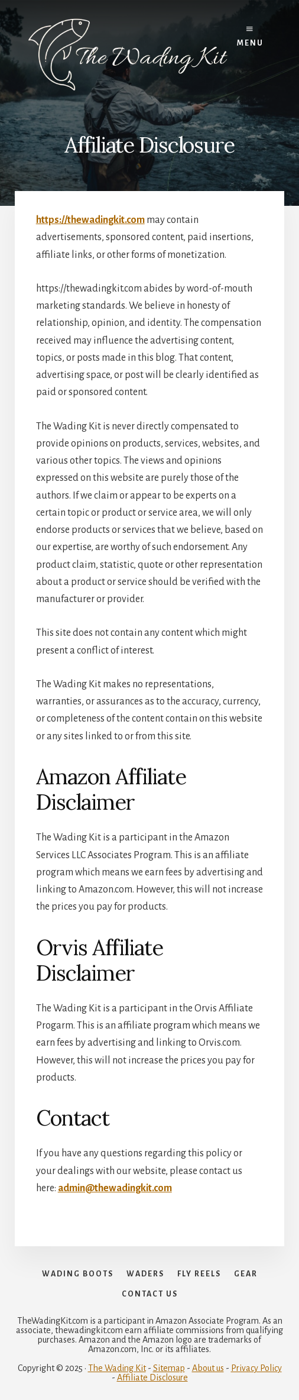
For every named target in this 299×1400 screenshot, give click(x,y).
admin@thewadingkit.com (115, 1188)
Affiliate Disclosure (152, 1377)
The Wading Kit (117, 1368)
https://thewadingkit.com (90, 220)
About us (208, 1368)
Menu (250, 36)
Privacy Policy (256, 1368)
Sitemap (169, 1368)
